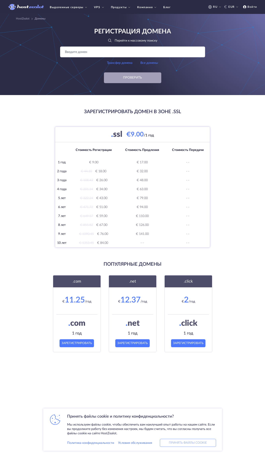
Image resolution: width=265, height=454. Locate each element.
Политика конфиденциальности (90, 442)
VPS (99, 7)
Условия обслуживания (135, 442)
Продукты (121, 7)
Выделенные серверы (69, 7)
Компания (147, 7)
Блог (167, 7)
